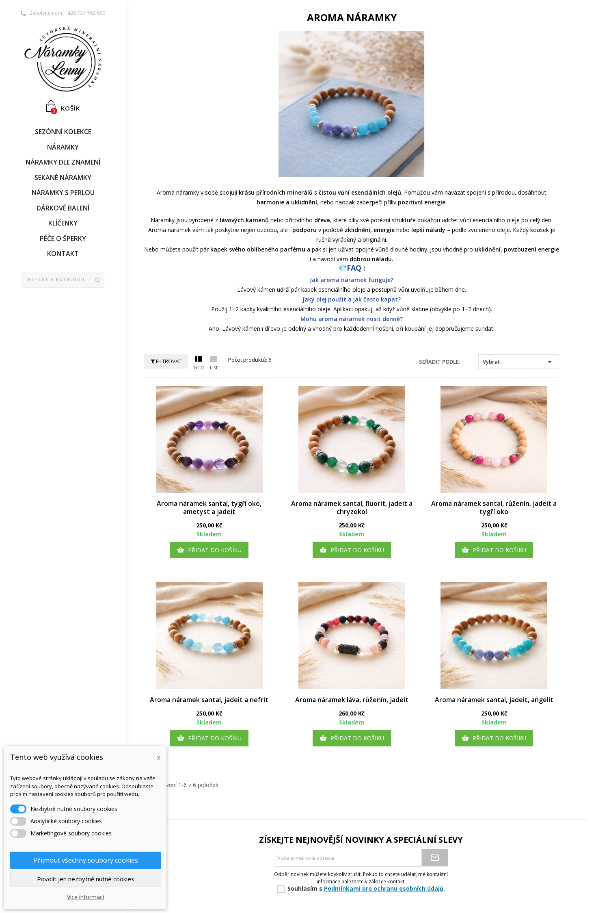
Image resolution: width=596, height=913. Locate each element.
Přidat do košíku (209, 550)
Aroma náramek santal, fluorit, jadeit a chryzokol (351, 507)
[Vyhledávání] (63, 280)
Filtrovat (166, 361)
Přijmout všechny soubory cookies (86, 860)
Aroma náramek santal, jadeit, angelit (494, 699)
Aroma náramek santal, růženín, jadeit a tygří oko (494, 507)
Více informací (85, 897)
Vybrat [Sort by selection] (519, 362)
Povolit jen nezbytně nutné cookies (85, 879)
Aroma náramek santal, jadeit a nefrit (209, 699)
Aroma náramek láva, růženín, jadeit (351, 699)
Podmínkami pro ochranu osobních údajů (383, 888)
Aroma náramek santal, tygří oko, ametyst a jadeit (209, 507)
